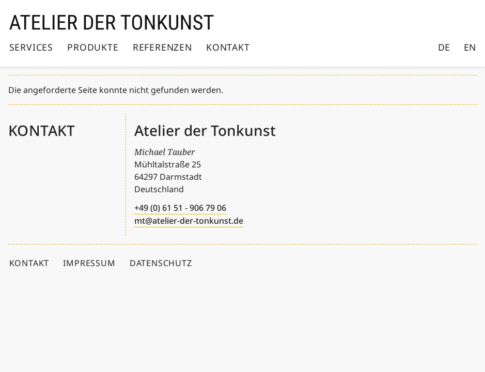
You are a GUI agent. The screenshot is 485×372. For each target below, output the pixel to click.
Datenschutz (161, 263)
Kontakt (228, 47)
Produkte (92, 47)
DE (444, 47)
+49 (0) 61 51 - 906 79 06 (180, 207)
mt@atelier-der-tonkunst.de (188, 220)
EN (470, 47)
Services (31, 47)
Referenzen (162, 47)
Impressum (89, 263)
